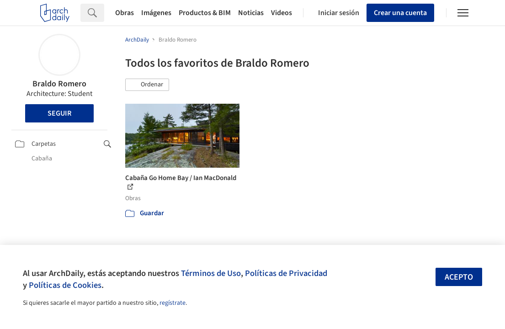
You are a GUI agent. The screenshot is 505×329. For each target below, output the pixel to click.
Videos (281, 12)
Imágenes (156, 12)
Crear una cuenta (400, 13)
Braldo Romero (59, 84)
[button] (147, 85)
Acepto (459, 277)
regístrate (172, 303)
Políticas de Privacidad (286, 273)
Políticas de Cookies (65, 285)
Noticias (251, 12)
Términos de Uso (211, 273)
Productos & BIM (205, 12)
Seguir (59, 113)
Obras (124, 12)
